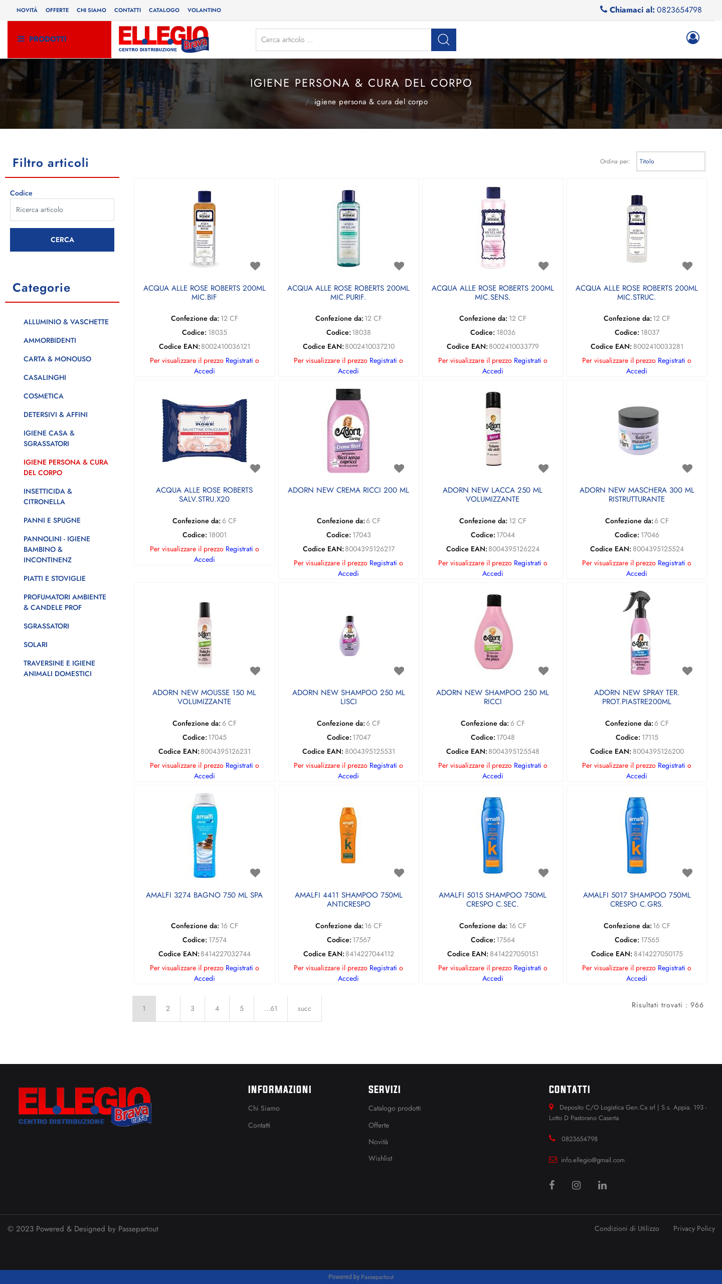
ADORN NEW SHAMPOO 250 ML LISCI (348, 697)
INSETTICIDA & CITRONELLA (48, 496)
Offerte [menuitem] (57, 10)
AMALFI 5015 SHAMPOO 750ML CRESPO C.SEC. (493, 900)
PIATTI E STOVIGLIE (55, 578)
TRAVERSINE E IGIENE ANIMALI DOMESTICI (59, 668)
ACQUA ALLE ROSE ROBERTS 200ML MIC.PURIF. (348, 293)
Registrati (239, 360)
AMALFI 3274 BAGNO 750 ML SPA (204, 896)
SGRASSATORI (46, 626)
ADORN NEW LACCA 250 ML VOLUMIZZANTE (493, 495)
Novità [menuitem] (27, 10)
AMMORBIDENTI (50, 340)
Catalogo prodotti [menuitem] (395, 1108)
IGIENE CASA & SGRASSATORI (49, 438)
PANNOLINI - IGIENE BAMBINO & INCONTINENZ (57, 549)
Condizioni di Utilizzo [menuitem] (627, 1228)
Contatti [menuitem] (127, 10)
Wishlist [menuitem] (380, 1158)
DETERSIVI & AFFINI (56, 414)
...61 (270, 1008)
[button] (443, 40)
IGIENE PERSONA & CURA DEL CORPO (371, 101)
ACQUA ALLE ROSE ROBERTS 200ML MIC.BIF (204, 293)
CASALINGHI (45, 377)
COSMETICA (44, 396)
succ (304, 1008)
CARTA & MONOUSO (57, 359)
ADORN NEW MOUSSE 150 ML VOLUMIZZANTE (204, 697)
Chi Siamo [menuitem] (264, 1108)
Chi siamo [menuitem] (91, 10)
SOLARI (36, 644)
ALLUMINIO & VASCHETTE (66, 322)
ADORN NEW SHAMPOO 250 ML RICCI (492, 697)
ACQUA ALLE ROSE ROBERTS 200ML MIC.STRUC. (637, 293)
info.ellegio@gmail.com (593, 1160)
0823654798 (679, 10)
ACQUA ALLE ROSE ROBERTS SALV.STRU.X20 (204, 495)
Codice (21, 193)
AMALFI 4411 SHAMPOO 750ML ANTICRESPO (349, 900)
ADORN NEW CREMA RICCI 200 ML (348, 491)
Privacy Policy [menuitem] (694, 1228)
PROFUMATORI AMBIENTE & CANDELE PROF (65, 602)
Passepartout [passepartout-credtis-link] (377, 1276)
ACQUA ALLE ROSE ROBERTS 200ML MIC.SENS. (493, 293)
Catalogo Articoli (294, 101)
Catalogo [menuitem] (164, 10)
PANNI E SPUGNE (52, 520)
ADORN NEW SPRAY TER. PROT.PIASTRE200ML (637, 697)
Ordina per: (615, 161)
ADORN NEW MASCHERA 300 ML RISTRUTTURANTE (637, 495)
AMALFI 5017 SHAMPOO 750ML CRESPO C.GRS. (637, 900)
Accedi (204, 371)
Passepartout (138, 1228)
